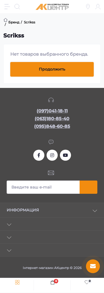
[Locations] (88, 6)
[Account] (98, 6)
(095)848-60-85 (52, 126)
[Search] (17, 6)
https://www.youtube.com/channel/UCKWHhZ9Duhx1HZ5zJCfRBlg (65, 155)
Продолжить (52, 69)
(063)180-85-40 (52, 118)
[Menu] (7, 6)
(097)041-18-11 (52, 111)
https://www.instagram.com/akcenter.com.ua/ (52, 155)
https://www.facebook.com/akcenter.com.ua (38, 155)
